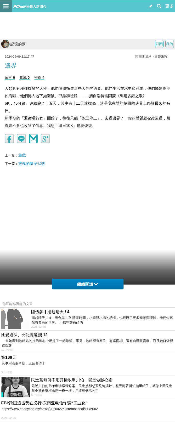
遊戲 (22, 155)
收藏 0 (24, 77)
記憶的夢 (13, 44)
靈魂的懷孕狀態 (31, 164)
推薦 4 (39, 77)
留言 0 (10, 77)
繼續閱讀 (87, 284)
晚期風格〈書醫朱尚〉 (154, 56)
